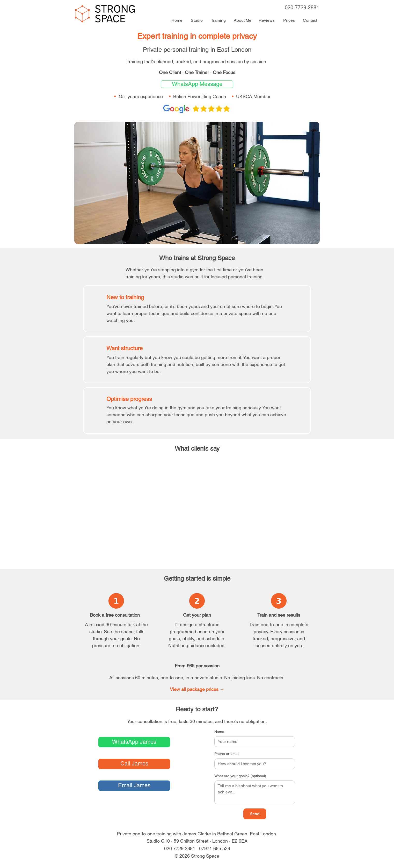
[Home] (177, 20)
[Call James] (134, 764)
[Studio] (196, 20)
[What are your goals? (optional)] (255, 792)
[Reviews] (266, 20)
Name (219, 731)
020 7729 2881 (302, 7)
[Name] (253, 741)
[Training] (218, 20)
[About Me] (242, 20)
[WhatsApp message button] (197, 84)
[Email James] (134, 785)
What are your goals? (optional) (240, 776)
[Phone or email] (253, 764)
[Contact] (310, 20)
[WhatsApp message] (134, 742)
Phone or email (226, 753)
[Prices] (289, 20)
